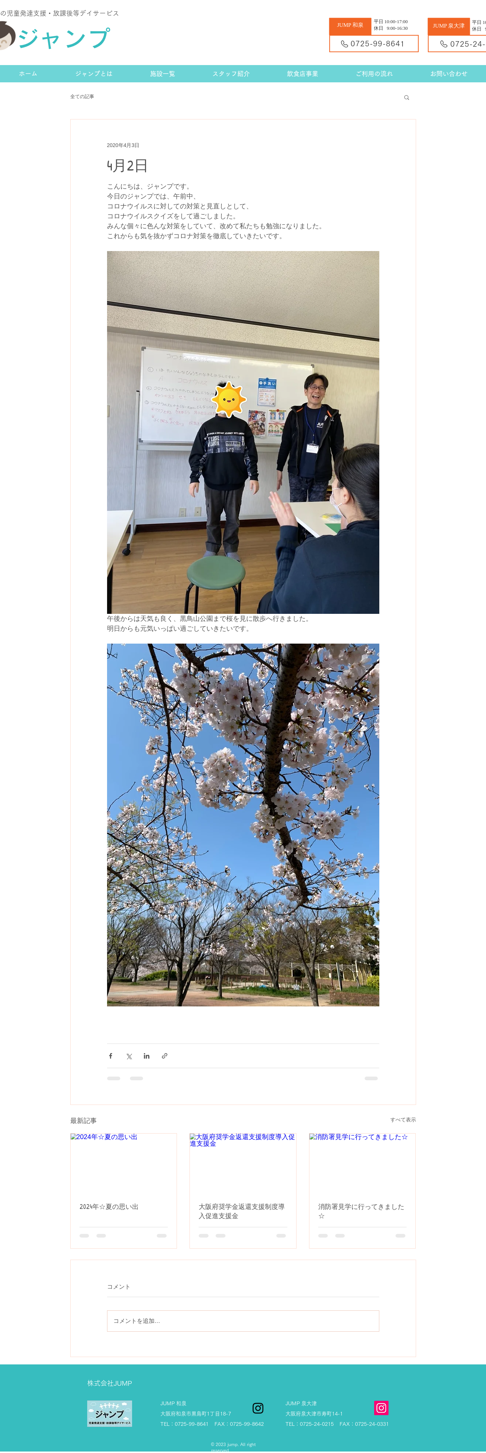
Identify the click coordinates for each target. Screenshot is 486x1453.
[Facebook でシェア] (110, 1055)
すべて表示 (403, 1120)
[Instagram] (381, 1408)
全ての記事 (82, 96)
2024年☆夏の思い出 (109, 1206)
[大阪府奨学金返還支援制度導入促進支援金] (243, 1163)
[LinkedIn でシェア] (146, 1055)
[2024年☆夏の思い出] (124, 1163)
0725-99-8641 (378, 43)
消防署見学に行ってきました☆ (361, 1211)
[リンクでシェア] (164, 1055)
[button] (406, 97)
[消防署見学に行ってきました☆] (362, 1163)
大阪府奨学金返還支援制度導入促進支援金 (242, 1211)
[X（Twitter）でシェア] (128, 1055)
